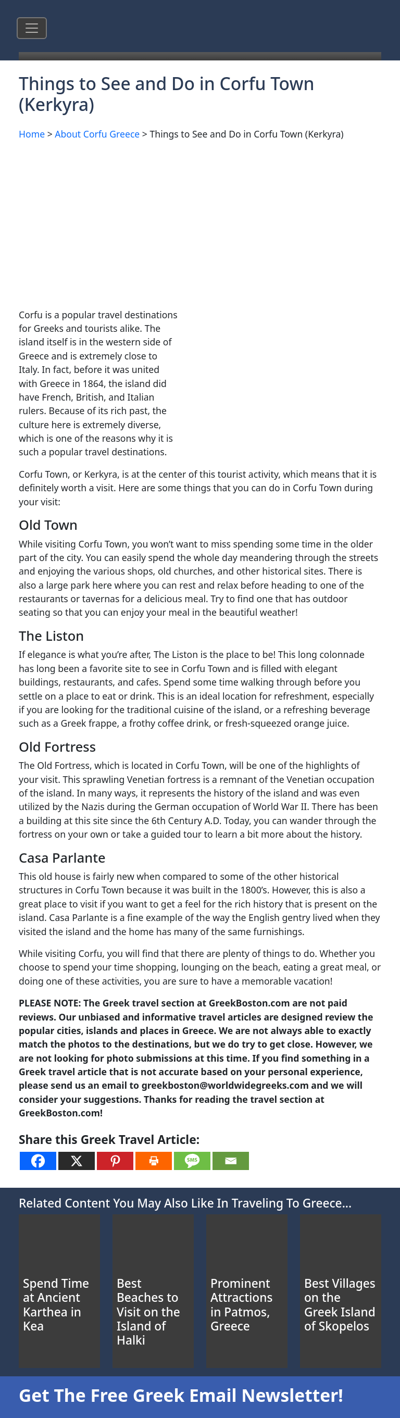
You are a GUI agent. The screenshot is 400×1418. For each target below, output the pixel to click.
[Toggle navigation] (32, 28)
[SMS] (192, 1161)
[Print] (153, 1161)
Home (32, 134)
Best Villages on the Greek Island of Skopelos (340, 1304)
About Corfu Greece (97, 134)
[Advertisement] (200, 222)
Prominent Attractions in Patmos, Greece (241, 1304)
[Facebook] (38, 1161)
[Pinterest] (115, 1161)
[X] (76, 1161)
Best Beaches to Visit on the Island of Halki (148, 1311)
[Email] (231, 1161)
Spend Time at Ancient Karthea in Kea (56, 1304)
